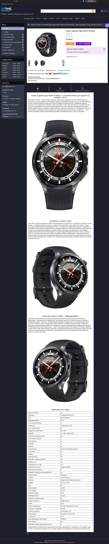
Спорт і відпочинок (9, 50)
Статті (58, 18)
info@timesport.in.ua (9, 86)
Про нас (38, 18)
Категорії (5, 28)
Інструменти (7, 47)
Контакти (51, 18)
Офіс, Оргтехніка (8, 39)
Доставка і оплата (29, 18)
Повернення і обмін (67, 18)
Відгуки (45, 18)
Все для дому (7, 44)
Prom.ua (63, 540)
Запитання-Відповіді (9, 53)
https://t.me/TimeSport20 (15, 116)
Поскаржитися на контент (55, 542)
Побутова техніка (8, 34)
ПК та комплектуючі (9, 37)
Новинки (6, 32)
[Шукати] (93, 11)
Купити (71, 43)
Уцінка (83, 18)
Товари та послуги (35, 24)
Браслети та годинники (67, 24)
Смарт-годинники (80, 24)
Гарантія (77, 18)
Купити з (84, 44)
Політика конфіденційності (68, 542)
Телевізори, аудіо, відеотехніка (51, 24)
